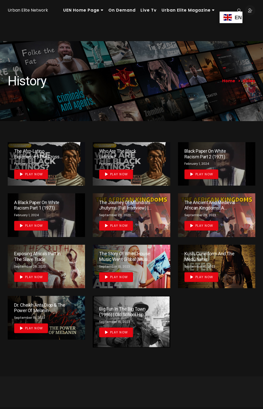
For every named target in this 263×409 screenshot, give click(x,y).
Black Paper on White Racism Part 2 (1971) (205, 153)
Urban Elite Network (28, 10)
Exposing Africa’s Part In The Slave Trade (37, 256)
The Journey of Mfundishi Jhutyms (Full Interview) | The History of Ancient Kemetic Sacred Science (124, 211)
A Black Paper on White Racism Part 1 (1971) (36, 205)
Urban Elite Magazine (188, 10)
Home (228, 81)
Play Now (31, 174)
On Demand (122, 10)
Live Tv (148, 10)
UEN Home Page (83, 10)
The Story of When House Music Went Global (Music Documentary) (124, 259)
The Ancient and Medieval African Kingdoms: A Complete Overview (209, 208)
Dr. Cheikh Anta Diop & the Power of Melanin (39, 307)
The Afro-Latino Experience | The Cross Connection (37, 156)
